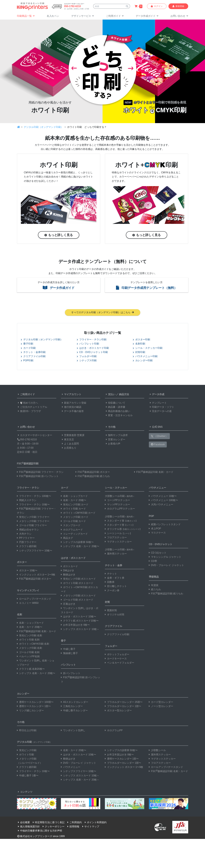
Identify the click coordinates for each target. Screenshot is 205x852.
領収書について (115, 403)
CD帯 (153, 561)
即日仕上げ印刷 (26, 731)
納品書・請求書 (115, 407)
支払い (110, 395)
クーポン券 (112, 591)
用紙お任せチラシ (28, 530)
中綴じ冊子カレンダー (74, 711)
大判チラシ (24, 534)
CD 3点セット (157, 553)
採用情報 (72, 827)
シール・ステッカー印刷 (147, 348)
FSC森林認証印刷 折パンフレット (38, 476)
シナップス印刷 (87, 361)
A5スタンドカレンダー (74, 702)
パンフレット (68, 665)
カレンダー (23, 694)
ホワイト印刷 (25, 755)
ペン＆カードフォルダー (119, 663)
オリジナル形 (123, 529)
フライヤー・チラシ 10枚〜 (33, 505)
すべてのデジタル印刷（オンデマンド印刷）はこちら (102, 313)
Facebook (158, 445)
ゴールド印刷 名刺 (28, 652)
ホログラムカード (72, 530)
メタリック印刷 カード (74, 517)
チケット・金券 (113, 566)
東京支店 (67, 440)
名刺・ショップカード (30, 623)
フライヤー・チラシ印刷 (91, 340)
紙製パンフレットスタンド (165, 525)
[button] (82, 16)
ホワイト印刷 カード (73, 509)
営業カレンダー (115, 440)
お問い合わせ (26, 427)
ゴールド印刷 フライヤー (32, 526)
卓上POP (155, 529)
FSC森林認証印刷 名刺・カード (153, 472)
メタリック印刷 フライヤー (33, 521)
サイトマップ (90, 827)
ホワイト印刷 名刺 (28, 640)
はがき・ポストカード (73, 558)
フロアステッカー (116, 538)
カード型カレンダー (161, 702)
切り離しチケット (116, 586)
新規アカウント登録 (73, 403)
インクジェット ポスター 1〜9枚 (36, 575)
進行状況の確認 (71, 407)
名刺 (19, 615)
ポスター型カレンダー (118, 711)
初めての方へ (27, 403)
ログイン (157, 6)
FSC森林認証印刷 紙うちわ (93, 476)
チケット (111, 574)
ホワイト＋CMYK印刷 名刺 (33, 644)
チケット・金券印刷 (33, 352)
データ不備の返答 (72, 411)
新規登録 (178, 6)
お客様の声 (112, 444)
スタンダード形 (121, 521)
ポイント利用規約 (95, 822)
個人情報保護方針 (28, 827)
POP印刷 (27, 361)
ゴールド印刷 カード (73, 521)
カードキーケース (116, 659)
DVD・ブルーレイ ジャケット (166, 565)
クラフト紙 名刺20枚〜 (31, 669)
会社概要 (23, 822)
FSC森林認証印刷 (28, 463)
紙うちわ (155, 590)
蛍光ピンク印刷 (26, 751)
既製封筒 (111, 610)
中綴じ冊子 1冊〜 (27, 776)
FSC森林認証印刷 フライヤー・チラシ (40, 472)
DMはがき (67, 571)
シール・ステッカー (116, 488)
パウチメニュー (157, 488)
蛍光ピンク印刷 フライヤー (33, 517)
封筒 (107, 602)
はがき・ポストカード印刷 (93, 348)
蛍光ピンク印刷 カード (74, 505)
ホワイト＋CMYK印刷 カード (78, 513)
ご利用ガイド (26, 395)
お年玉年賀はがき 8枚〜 (75, 625)
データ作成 (156, 395)
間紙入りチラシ (26, 500)
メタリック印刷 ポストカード (78, 596)
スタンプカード (70, 526)
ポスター (22, 562)
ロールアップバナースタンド (34, 599)
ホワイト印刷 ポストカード (77, 583)
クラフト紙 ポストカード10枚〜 (80, 621)
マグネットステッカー (118, 542)
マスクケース (157, 533)
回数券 (109, 582)
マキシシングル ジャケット (165, 557)
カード (64, 488)
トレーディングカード (74, 534)
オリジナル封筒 (114, 615)
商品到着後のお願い (117, 411)
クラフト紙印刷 (26, 547)
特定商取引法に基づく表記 (48, 822)
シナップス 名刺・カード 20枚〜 (36, 673)
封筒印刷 (139, 352)
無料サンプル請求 (116, 435)
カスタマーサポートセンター (34, 435)
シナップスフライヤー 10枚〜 (34, 551)
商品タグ (67, 538)
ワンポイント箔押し (73, 731)
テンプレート (158, 403)
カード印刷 (28, 348)
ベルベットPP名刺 (28, 657)
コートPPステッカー (117, 500)
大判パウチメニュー (161, 505)
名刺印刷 (139, 344)
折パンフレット (70, 673)
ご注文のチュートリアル (32, 407)
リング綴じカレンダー (30, 711)
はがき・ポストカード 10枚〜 (78, 617)
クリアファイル (113, 626)
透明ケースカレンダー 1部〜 (34, 706)
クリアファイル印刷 (33, 356)
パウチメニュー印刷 (145, 356)
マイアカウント (71, 395)
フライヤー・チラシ (28, 488)
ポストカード (69, 566)
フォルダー (111, 646)
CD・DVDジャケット (160, 545)
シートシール (118, 533)
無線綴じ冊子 (69, 653)
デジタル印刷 (34, 742)
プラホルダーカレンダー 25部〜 (124, 702)
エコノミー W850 (28, 603)
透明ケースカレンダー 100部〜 (35, 702)
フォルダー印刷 (87, 356)
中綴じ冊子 (68, 649)
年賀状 (153, 585)
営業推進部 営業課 (72, 435)
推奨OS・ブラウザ (29, 411)
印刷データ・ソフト (161, 407)
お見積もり (68, 448)
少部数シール (157, 751)
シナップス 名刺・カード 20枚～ (80, 780)
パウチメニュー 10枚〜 (163, 496)
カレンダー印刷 (143, 361)
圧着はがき (68, 604)
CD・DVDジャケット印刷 (92, 352)
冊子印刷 (27, 344)
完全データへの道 (160, 411)
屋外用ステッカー (116, 554)
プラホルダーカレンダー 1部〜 (123, 706)
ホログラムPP (114, 731)
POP (151, 516)
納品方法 (124, 395)
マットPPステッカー (117, 505)
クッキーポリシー (53, 827)
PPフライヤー (26, 538)
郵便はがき (68, 575)
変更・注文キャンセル (119, 415)
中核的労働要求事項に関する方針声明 (39, 831)
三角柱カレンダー (72, 706)
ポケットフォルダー (117, 655)
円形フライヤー (26, 542)
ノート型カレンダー (161, 706)
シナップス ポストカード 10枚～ (80, 629)
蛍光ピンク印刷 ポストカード (78, 579)
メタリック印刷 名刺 (29, 648)
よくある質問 (70, 444)
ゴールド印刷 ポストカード (77, 600)
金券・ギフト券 (114, 578)
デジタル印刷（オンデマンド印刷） (43, 127)
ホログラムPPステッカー (120, 509)
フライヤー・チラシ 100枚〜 (34, 496)
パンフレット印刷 (88, 344)
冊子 (63, 641)
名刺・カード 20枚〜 (29, 627)
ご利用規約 (74, 822)
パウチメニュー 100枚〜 (163, 500)
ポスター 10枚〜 (27, 571)
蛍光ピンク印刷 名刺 (29, 636)
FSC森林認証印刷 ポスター (93, 472)
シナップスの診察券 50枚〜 (77, 542)
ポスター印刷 (141, 340)
